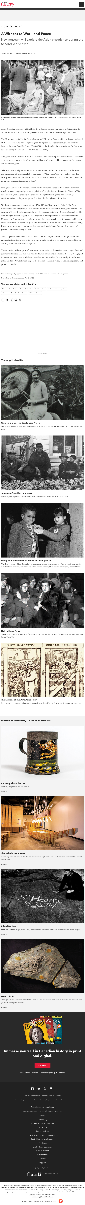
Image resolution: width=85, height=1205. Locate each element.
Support (42, 1162)
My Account (25, 1073)
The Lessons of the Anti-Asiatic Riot (19, 700)
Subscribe (44, 1065)
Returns (43, 1158)
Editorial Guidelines (42, 1131)
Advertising (42, 1119)
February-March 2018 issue (37, 274)
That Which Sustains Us (13, 853)
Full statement (76, 1192)
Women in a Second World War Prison (20, 423)
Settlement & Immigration (57, 289)
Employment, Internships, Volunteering (42, 1135)
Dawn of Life (7, 996)
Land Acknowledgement (42, 1147)
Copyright (32, 1194)
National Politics (35, 293)
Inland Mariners (9, 926)
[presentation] (42, 392)
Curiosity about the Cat (13, 783)
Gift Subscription (46, 1073)
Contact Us (42, 1127)
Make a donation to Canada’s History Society (42, 1096)
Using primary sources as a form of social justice (26, 560)
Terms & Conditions (47, 1197)
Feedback (42, 1143)
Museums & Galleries (9, 289)
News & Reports (42, 1151)
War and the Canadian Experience (14, 293)
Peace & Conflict (26, 289)
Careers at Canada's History (42, 1123)
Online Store (42, 1155)
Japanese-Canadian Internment (17, 493)
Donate (42, 1116)
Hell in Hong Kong (10, 631)
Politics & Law (40, 289)
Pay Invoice (60, 1073)
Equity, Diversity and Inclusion (42, 1139)
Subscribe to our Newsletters (42, 1107)
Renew (35, 1073)
